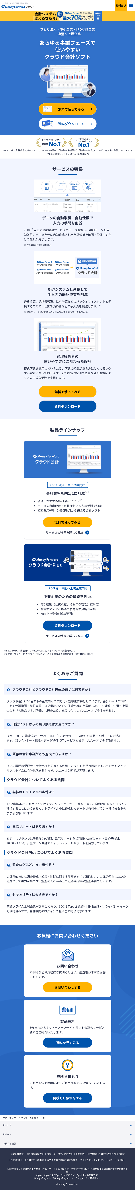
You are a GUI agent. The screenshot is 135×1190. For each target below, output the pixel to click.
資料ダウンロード (67, 406)
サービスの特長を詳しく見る (65, 533)
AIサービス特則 (116, 1160)
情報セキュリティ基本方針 (60, 1154)
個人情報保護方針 (35, 1154)
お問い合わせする (67, 987)
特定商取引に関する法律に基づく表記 (106, 1154)
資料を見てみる (67, 1042)
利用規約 (80, 1154)
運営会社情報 (17, 1154)
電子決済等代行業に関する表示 (62, 1160)
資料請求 (121, 5)
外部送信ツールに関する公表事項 (27, 1160)
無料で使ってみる (67, 391)
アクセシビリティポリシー (93, 1160)
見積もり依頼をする (67, 1098)
